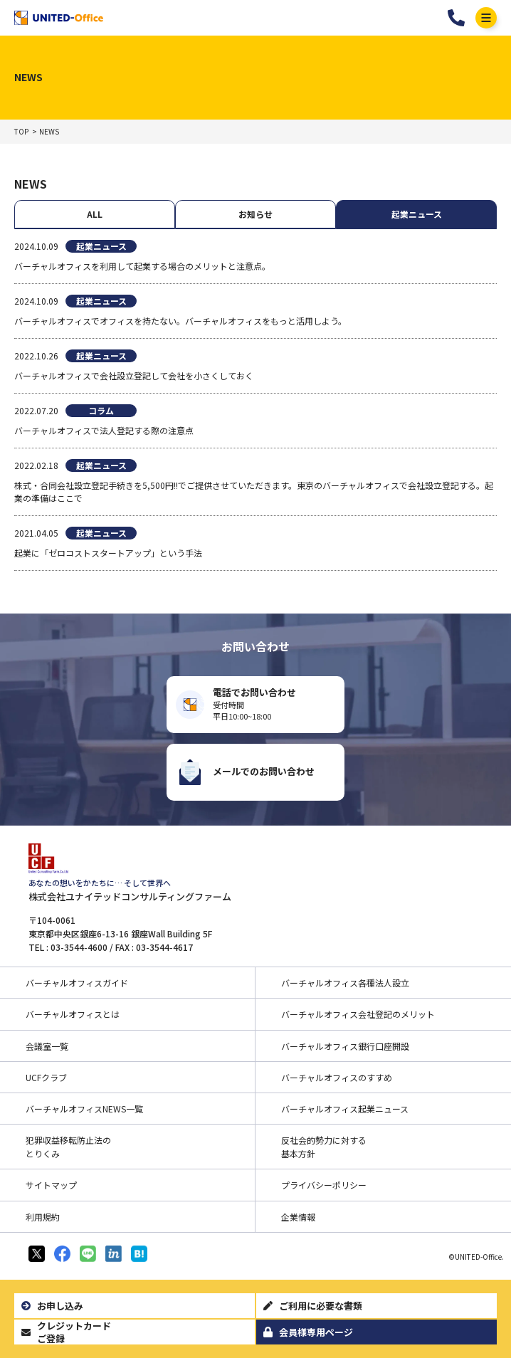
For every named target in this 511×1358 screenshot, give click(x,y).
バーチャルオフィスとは (73, 1014)
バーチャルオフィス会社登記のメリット (358, 1014)
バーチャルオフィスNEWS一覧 (84, 1108)
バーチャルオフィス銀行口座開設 (345, 1046)
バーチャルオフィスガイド (77, 983)
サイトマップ (51, 1185)
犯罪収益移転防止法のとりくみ (68, 1146)
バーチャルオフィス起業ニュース (345, 1108)
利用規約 (43, 1217)
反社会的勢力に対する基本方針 (324, 1146)
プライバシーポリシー (324, 1185)
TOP (21, 131)
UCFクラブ (46, 1077)
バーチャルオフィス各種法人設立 (345, 983)
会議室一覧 (47, 1046)
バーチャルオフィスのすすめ (336, 1077)
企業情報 (298, 1217)
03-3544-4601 (456, 18)
